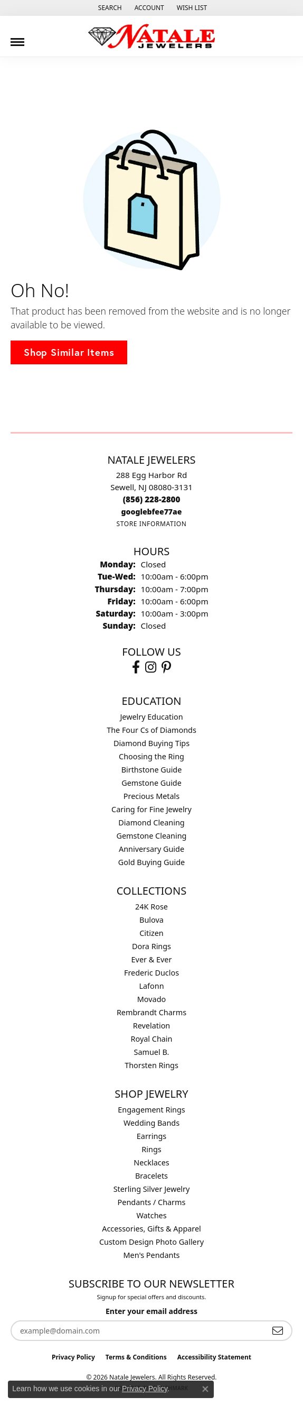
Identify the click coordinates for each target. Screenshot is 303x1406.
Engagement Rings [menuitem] (151, 1110)
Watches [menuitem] (151, 1215)
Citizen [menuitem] (151, 933)
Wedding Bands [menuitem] (151, 1123)
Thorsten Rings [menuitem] (151, 1065)
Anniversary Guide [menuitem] (151, 849)
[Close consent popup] (205, 1389)
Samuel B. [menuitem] (151, 1052)
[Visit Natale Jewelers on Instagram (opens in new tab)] (150, 667)
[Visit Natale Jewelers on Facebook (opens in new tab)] (136, 667)
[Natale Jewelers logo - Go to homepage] (151, 36)
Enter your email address (151, 1311)
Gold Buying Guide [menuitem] (151, 862)
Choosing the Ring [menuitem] (151, 756)
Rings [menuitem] (151, 1149)
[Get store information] (151, 523)
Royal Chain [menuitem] (152, 1039)
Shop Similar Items (69, 352)
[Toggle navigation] (17, 38)
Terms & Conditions (136, 1357)
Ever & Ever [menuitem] (151, 959)
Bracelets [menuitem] (151, 1176)
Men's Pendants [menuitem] (152, 1255)
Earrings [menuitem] (151, 1136)
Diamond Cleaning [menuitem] (151, 822)
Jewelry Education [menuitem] (151, 717)
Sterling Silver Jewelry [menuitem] (151, 1189)
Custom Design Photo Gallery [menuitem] (151, 1242)
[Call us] (151, 512)
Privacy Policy (73, 1357)
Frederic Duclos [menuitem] (151, 973)
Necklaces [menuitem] (151, 1162)
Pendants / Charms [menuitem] (152, 1202)
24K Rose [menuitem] (151, 907)
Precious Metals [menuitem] (151, 796)
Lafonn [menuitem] (151, 986)
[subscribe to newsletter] (277, 1330)
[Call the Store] (152, 499)
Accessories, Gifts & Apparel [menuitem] (151, 1229)
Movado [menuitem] (151, 999)
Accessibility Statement (214, 1357)
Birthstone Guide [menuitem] (151, 770)
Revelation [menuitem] (152, 1026)
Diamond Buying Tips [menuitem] (151, 743)
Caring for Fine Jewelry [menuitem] (151, 809)
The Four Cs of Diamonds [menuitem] (151, 730)
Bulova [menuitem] (151, 920)
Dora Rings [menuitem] (151, 946)
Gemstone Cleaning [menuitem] (152, 836)
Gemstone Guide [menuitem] (151, 783)
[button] (109, 8)
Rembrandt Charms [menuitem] (151, 1012)
